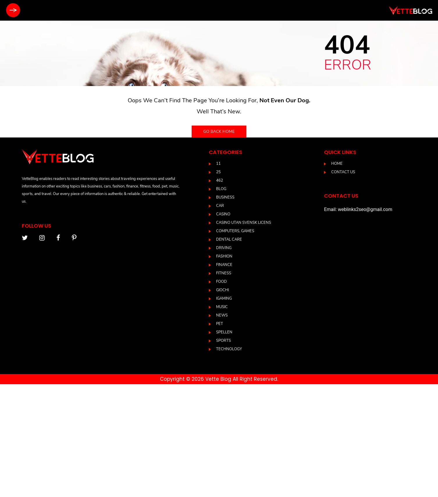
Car (220, 205)
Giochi (222, 290)
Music (222, 307)
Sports (223, 340)
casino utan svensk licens (243, 222)
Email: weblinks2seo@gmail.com (358, 209)
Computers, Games (235, 231)
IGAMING (224, 298)
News (222, 315)
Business (225, 197)
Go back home (219, 131)
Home (337, 163)
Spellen (224, 332)
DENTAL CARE (229, 239)
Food (221, 281)
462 (219, 180)
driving (224, 248)
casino (223, 214)
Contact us (343, 172)
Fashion (224, 256)
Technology (229, 349)
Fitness (223, 273)
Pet (219, 323)
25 (218, 172)
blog (221, 189)
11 (218, 163)
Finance (224, 264)
